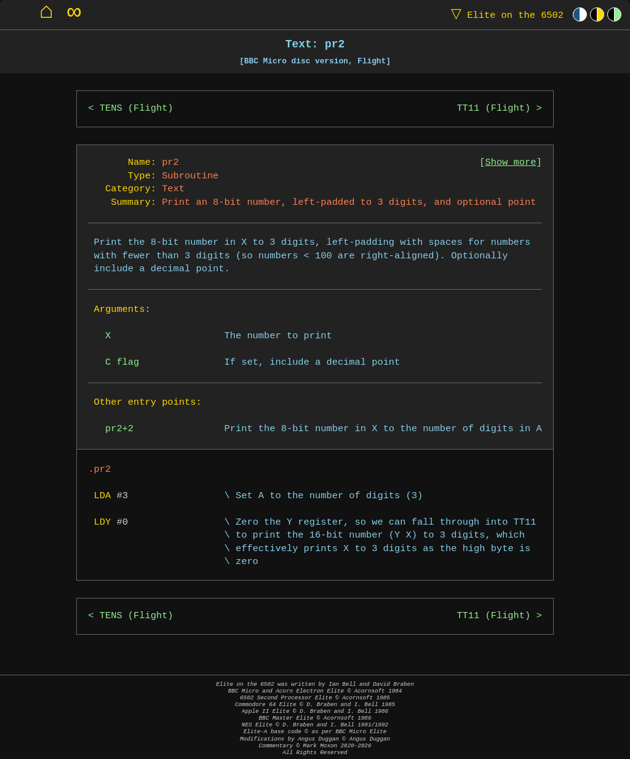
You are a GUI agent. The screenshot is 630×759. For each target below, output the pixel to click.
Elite (504, 14)
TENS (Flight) (136, 108)
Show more (510, 162)
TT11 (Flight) (493, 108)
